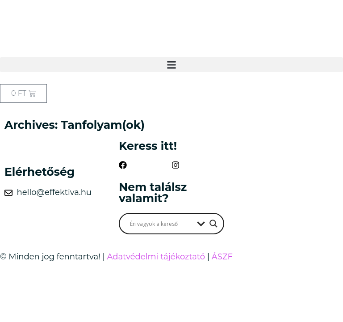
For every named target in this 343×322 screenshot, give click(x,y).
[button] (171, 64)
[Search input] (161, 223)
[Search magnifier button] (213, 223)
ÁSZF (222, 257)
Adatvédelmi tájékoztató (156, 257)
